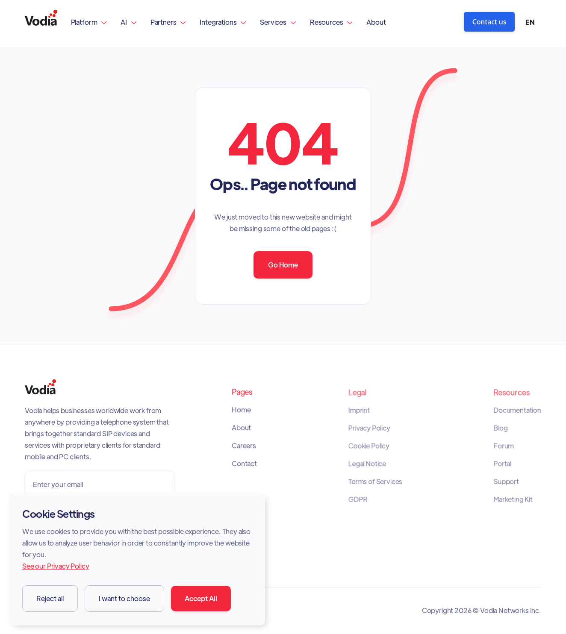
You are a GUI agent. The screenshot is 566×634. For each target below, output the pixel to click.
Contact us (489, 21)
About (376, 22)
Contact (245, 464)
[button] (89, 22)
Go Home (283, 264)
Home (242, 411)
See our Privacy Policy (55, 565)
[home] (41, 22)
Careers (244, 446)
